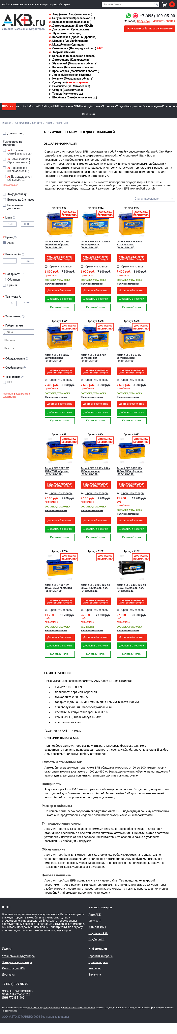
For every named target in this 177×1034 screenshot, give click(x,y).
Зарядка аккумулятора (17, 962)
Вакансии (88, 114)
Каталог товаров (100, 907)
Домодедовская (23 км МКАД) (71, 25)
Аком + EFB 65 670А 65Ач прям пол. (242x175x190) (129, 357)
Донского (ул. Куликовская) (69, 29)
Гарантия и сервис (101, 956)
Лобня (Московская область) (70, 74)
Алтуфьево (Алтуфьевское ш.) (70, 14)
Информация (133, 106)
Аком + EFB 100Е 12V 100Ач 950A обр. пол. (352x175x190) (129, 471)
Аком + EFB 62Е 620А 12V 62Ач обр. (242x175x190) (129, 244)
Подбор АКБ (96, 939)
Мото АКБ (35, 106)
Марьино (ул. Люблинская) (68, 40)
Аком (49, 122)
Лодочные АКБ (69, 106)
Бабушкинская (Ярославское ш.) (72, 18)
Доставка (95, 106)
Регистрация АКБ (13, 968)
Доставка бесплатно (59, 290)
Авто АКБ (22, 106)
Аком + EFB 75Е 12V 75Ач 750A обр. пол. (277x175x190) (57, 471)
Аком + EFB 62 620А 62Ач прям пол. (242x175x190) (57, 357)
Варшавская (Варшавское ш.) (70, 21)
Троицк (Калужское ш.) (66, 93)
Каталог (9, 106)
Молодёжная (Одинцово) (67, 44)
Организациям (152, 106)
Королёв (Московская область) (71, 67)
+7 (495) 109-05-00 (157, 16)
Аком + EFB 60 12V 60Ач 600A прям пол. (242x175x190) (95, 244)
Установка (109, 106)
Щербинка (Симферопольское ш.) (73, 97)
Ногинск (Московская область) (71, 78)
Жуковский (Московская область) (73, 63)
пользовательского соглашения (78, 1007)
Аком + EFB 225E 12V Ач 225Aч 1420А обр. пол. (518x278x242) (95, 587)
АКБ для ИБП (50, 106)
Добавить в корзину (59, 298)
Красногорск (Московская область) (74, 71)
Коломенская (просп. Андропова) (72, 37)
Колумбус (143, 21)
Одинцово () (69, 82)
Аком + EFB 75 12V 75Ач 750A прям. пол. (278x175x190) (95, 471)
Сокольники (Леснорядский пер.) (76, 48)
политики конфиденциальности (43, 1007)
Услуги (120, 106)
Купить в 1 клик (59, 307)
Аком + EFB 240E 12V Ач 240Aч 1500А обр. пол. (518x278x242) (131, 587)
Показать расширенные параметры (16, 395)
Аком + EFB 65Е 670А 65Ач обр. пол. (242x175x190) (93, 357)
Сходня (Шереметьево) (66, 89)
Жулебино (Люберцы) (65, 33)
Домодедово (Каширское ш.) (69, 59)
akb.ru (14, 1011)
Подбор (84, 106)
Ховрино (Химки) (62, 52)
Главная (6, 122)
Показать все (10, 185)
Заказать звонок (164, 20)
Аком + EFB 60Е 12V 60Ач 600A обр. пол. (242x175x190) (57, 244)
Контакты (168, 106)
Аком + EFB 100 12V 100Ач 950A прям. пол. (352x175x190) (59, 587)
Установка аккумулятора (18, 956)
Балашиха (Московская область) (72, 55)
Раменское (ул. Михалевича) (69, 86)
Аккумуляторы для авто (28, 122)
